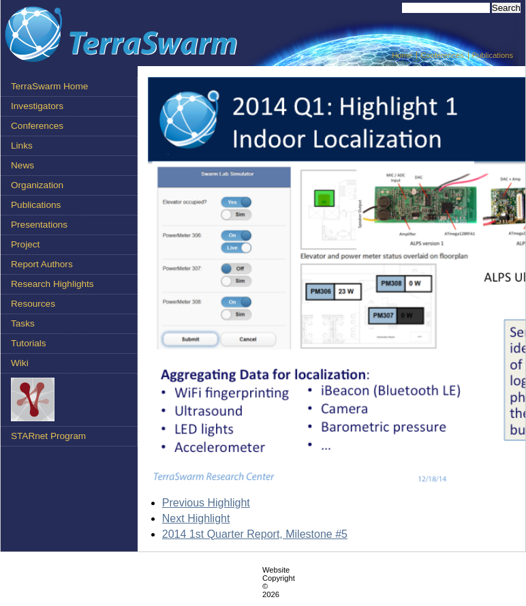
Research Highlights (52, 284)
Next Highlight (196, 518)
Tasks (23, 323)
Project (25, 244)
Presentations (39, 224)
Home (402, 55)
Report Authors (42, 264)
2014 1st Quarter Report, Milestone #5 (254, 534)
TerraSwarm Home (49, 86)
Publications (492, 55)
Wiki (20, 363)
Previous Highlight (206, 503)
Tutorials (28, 343)
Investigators (37, 106)
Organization (37, 185)
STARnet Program (48, 436)
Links (22, 145)
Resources (33, 304)
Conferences (441, 55)
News (22, 165)
